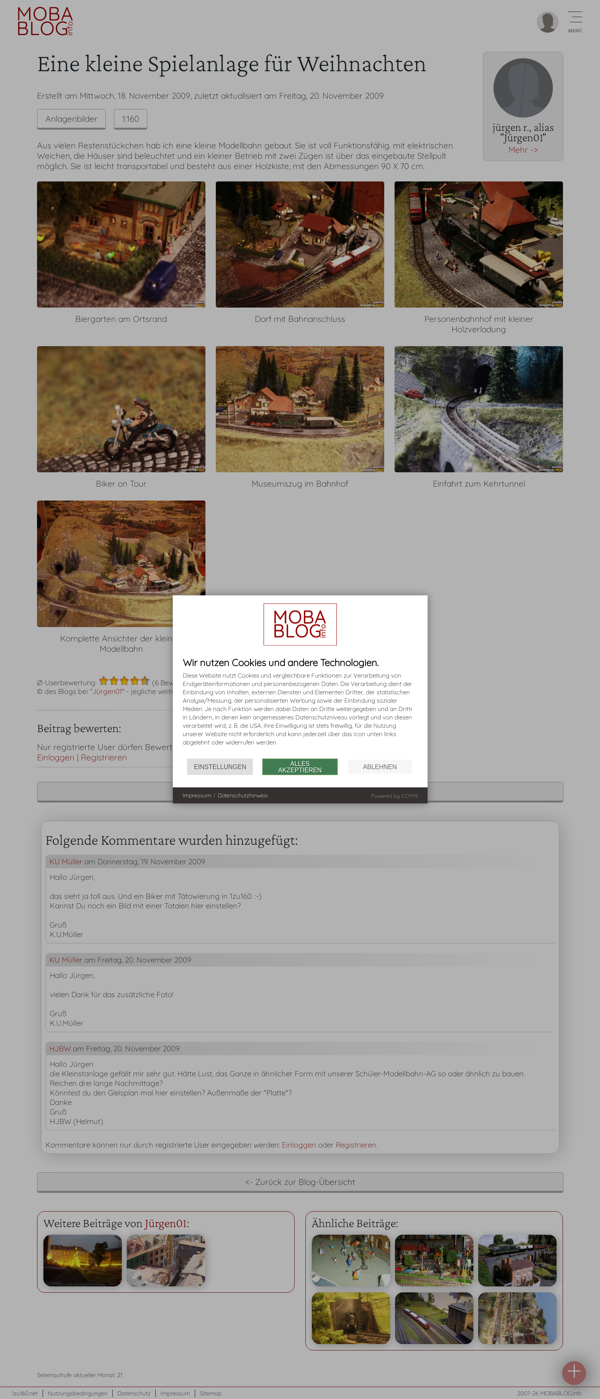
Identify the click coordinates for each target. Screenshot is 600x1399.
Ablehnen (380, 766)
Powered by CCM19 (394, 796)
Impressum (197, 795)
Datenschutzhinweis (243, 795)
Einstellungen (220, 766)
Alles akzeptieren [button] (300, 766)
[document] (300, 708)
